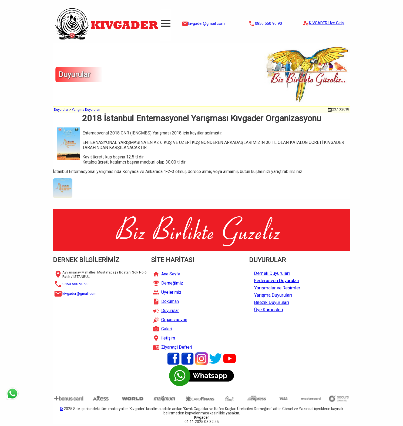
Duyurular (61, 110)
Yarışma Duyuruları (86, 110)
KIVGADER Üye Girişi (326, 23)
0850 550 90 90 (268, 23)
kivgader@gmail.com (206, 23)
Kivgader (201, 417)
